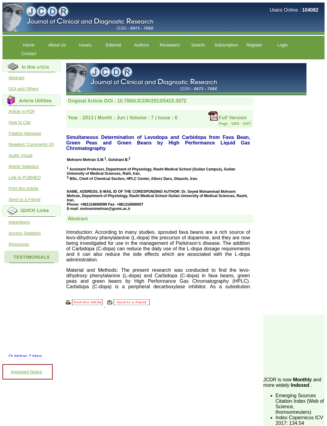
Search (198, 45)
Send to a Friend (24, 199)
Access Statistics (25, 233)
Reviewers (170, 45)
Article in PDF (22, 111)
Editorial (113, 45)
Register (254, 45)
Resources (19, 244)
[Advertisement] (294, 345)
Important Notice (26, 371)
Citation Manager (25, 133)
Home (28, 45)
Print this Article (23, 188)
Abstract (16, 77)
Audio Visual (20, 155)
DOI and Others (24, 88)
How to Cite (20, 122)
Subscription (226, 45)
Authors (141, 45)
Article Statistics (24, 166)
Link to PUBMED (25, 177)
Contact (28, 53)
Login (282, 45)
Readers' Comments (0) (31, 144)
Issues (85, 45)
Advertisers (19, 222)
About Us (57, 45)
